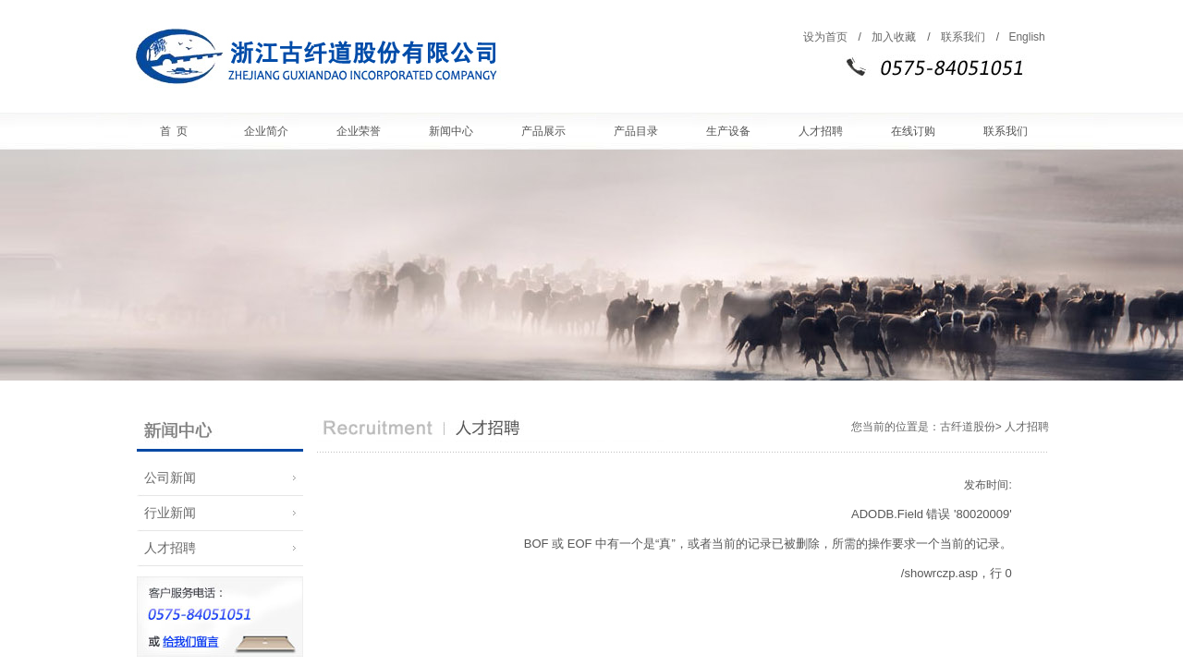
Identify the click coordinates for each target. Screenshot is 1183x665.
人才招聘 (166, 547)
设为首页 (825, 36)
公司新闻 (166, 477)
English (1026, 36)
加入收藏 (894, 36)
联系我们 (963, 36)
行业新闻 (166, 512)
